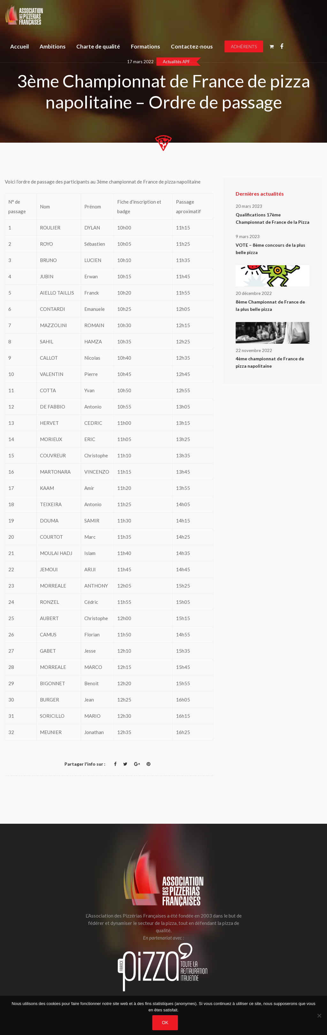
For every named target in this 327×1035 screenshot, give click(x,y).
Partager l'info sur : (85, 764)
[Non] (319, 1015)
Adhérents (244, 46)
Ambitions (52, 46)
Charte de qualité (98, 46)
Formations (145, 46)
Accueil (19, 46)
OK (165, 1022)
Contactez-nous (192, 46)
